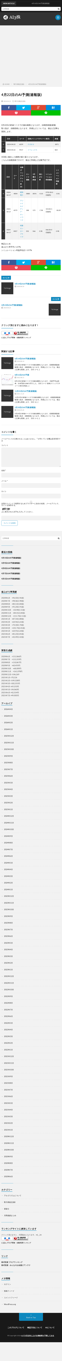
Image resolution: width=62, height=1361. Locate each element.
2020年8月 (8, 1163)
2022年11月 (9, 983)
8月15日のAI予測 (22, 375)
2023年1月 (8, 970)
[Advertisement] (27, 53)
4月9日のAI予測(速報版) (10, 563)
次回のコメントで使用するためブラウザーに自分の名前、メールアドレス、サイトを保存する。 (30, 504)
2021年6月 (8, 1096)
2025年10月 (9, 749)
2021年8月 (8, 1083)
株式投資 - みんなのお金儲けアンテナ (15, 1265)
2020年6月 (8, 1176)
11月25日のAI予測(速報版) (26, 391)
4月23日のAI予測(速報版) (12, 305)
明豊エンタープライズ (21, 231)
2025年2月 (8, 803)
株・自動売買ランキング (22, 337)
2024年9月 (8, 836)
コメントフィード (11, 1297)
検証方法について (34, 1327)
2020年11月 (9, 1143)
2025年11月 (9, 743)
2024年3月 (8, 876)
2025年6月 (8, 776)
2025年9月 (8, 756)
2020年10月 (9, 1150)
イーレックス (32, 150)
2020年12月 (9, 1136)
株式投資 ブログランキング (11, 1262)
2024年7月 (8, 849)
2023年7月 (8, 929)
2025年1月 (8, 809)
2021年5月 (8, 1103)
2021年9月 (8, 1076)
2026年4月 (8, 709)
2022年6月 (8, 1016)
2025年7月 (8, 769)
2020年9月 (8, 1156)
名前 (3, 470)
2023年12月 (9, 896)
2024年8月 (8, 843)
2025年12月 (9, 736)
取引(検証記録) (20, 101)
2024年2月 (8, 883)
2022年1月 (8, 1050)
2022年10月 (9, 989)
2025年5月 (8, 783)
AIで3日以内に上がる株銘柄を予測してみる (37, 1336)
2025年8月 (8, 763)
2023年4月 (8, 949)
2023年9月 (8, 916)
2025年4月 (8, 789)
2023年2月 (8, 963)
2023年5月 (8, 943)
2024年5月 (8, 863)
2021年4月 (8, 1110)
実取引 (6, 1209)
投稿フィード (9, 1291)
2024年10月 (9, 829)
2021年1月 (8, 1130)
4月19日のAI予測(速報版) (25, 284)
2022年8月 (8, 1003)
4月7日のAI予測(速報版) (10, 573)
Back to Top (31, 1317)
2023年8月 (8, 923)
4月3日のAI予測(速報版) (10, 579)
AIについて (50, 1327)
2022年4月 (8, 1030)
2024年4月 (8, 869)
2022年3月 (8, 1036)
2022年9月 (8, 996)
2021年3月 (8, 1116)
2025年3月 (8, 796)
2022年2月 (8, 1043)
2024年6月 (8, 856)
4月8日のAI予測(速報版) (10, 568)
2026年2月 (8, 722)
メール (4, 481)
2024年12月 (9, 816)
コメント (4, 445)
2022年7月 (8, 1010)
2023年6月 (8, 936)
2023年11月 (9, 903)
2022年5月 (8, 1023)
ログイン (7, 1284)
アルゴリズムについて (12, 1195)
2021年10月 (9, 1070)
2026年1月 (8, 729)
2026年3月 (8, 716)
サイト (4, 491)
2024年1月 (8, 889)
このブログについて (15, 1327)
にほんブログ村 (7, 337)
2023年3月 (8, 956)
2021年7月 (8, 1090)
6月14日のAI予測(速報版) (25, 358)
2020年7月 (8, 1170)
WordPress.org (10, 1304)
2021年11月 (9, 1063)
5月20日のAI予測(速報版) (25, 407)
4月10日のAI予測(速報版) (11, 558)
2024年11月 (9, 823)
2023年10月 (9, 909)
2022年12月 (9, 976)
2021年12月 (9, 1056)
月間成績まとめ (10, 1215)
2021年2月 (8, 1123)
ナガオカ (31, 144)
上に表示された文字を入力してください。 (17, 512)
